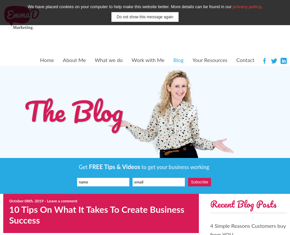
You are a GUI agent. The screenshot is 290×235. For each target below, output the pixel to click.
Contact (245, 60)
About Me (74, 60)
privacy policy (247, 6)
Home (47, 60)
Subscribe (199, 182)
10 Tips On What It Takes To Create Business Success (96, 215)
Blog (178, 60)
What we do (109, 60)
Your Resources (209, 60)
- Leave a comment (61, 200)
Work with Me (148, 60)
